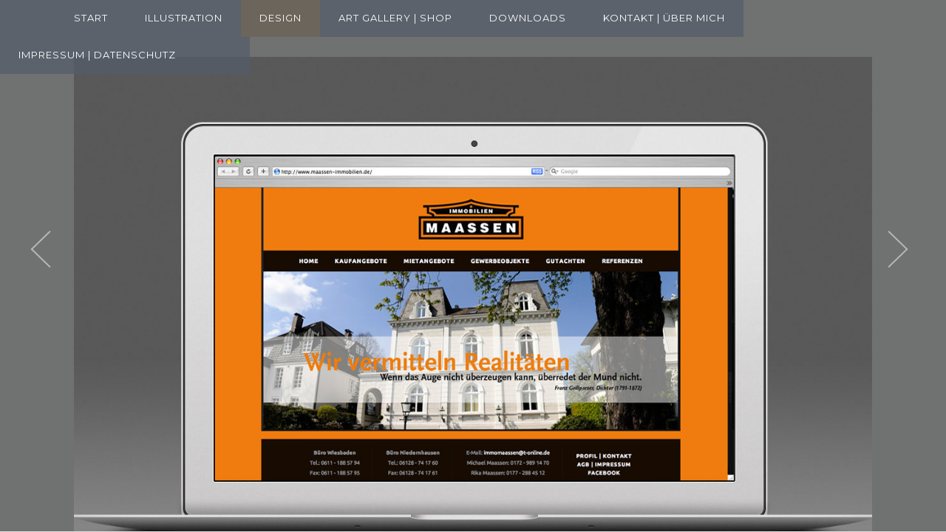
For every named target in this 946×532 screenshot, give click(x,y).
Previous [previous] (63, 250)
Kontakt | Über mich (664, 18)
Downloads (527, 18)
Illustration (183, 18)
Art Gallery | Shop (395, 18)
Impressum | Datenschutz (97, 55)
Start (91, 18)
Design (280, 18)
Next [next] (920, 250)
